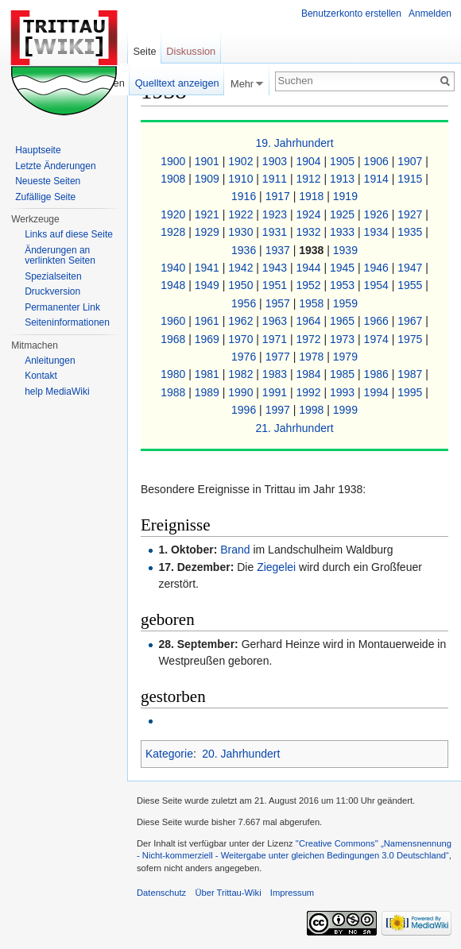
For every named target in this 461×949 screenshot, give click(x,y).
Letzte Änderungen (55, 166)
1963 (276, 320)
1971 (276, 339)
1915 (411, 178)
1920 (174, 214)
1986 (378, 374)
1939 (345, 250)
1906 (378, 161)
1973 (344, 339)
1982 (242, 374)
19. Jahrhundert (294, 143)
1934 (378, 232)
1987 (411, 374)
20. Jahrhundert (241, 753)
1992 (309, 392)
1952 (309, 285)
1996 (245, 409)
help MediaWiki (57, 391)
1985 (344, 374)
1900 (174, 161)
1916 (245, 196)
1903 (276, 161)
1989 (209, 392)
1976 (245, 356)
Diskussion (190, 51)
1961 (209, 320)
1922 (242, 214)
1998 (313, 409)
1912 (309, 178)
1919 (345, 196)
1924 (309, 214)
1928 (174, 232)
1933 (344, 232)
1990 (242, 392)
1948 (174, 285)
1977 (279, 356)
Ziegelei (276, 567)
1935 (411, 232)
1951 (276, 285)
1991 (276, 392)
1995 (411, 392)
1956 (245, 303)
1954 (378, 285)
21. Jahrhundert (294, 428)
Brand (235, 549)
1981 (209, 374)
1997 (279, 409)
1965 (344, 320)
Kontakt (41, 375)
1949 (209, 285)
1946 (378, 267)
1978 (313, 356)
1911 (276, 178)
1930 (242, 232)
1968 (174, 339)
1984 (309, 374)
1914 (378, 178)
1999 (345, 409)
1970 (242, 339)
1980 (174, 374)
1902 (242, 161)
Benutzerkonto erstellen (351, 13)
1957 (279, 303)
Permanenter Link (62, 307)
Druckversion (52, 291)
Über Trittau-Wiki (228, 892)
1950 (242, 285)
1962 (242, 320)
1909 (209, 178)
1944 (309, 267)
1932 (309, 232)
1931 (276, 232)
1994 (378, 392)
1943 (276, 267)
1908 (174, 178)
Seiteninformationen (67, 322)
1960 (174, 320)
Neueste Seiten (47, 181)
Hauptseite (37, 150)
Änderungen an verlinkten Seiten (60, 256)
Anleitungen (50, 360)
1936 (245, 250)
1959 (345, 303)
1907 (411, 161)
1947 (411, 267)
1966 (378, 320)
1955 (411, 285)
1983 (276, 374)
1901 (209, 161)
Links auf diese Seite (69, 234)
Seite (144, 51)
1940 (174, 267)
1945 (344, 267)
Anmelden (430, 13)
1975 (411, 339)
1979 (345, 356)
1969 (209, 339)
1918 (313, 196)
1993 (344, 392)
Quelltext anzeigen (177, 83)
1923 (276, 214)
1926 (378, 214)
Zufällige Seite (45, 197)
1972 (309, 339)
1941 (209, 267)
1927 (411, 214)
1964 (309, 320)
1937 (279, 250)
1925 (344, 214)
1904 (309, 161)
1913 (344, 178)
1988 (174, 392)
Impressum (292, 892)
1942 (242, 267)
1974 (378, 339)
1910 (242, 178)
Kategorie (169, 753)
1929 (209, 232)
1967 (411, 320)
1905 (344, 161)
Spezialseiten (53, 276)
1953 (344, 285)
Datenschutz (161, 892)
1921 (209, 214)
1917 (279, 196)
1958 (313, 303)
